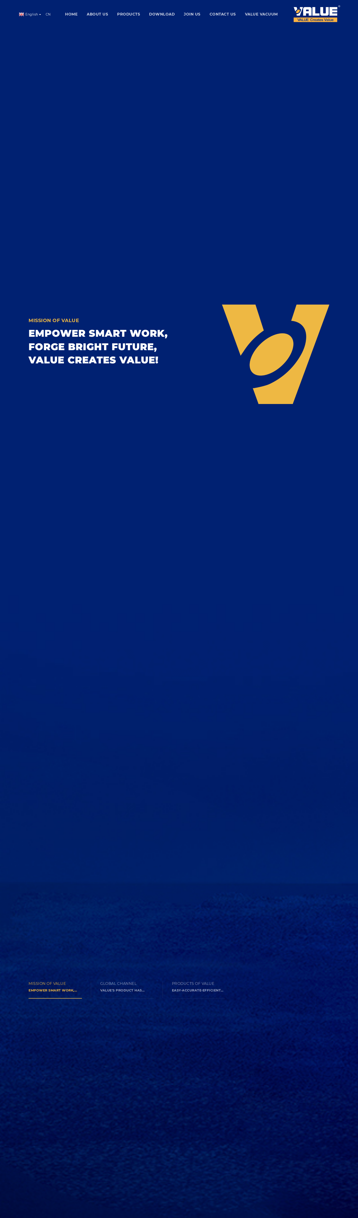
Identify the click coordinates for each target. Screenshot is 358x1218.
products (128, 14)
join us (192, 14)
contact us (223, 14)
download (162, 14)
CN (48, 14)
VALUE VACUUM (261, 14)
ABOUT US (97, 14)
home (71, 14)
